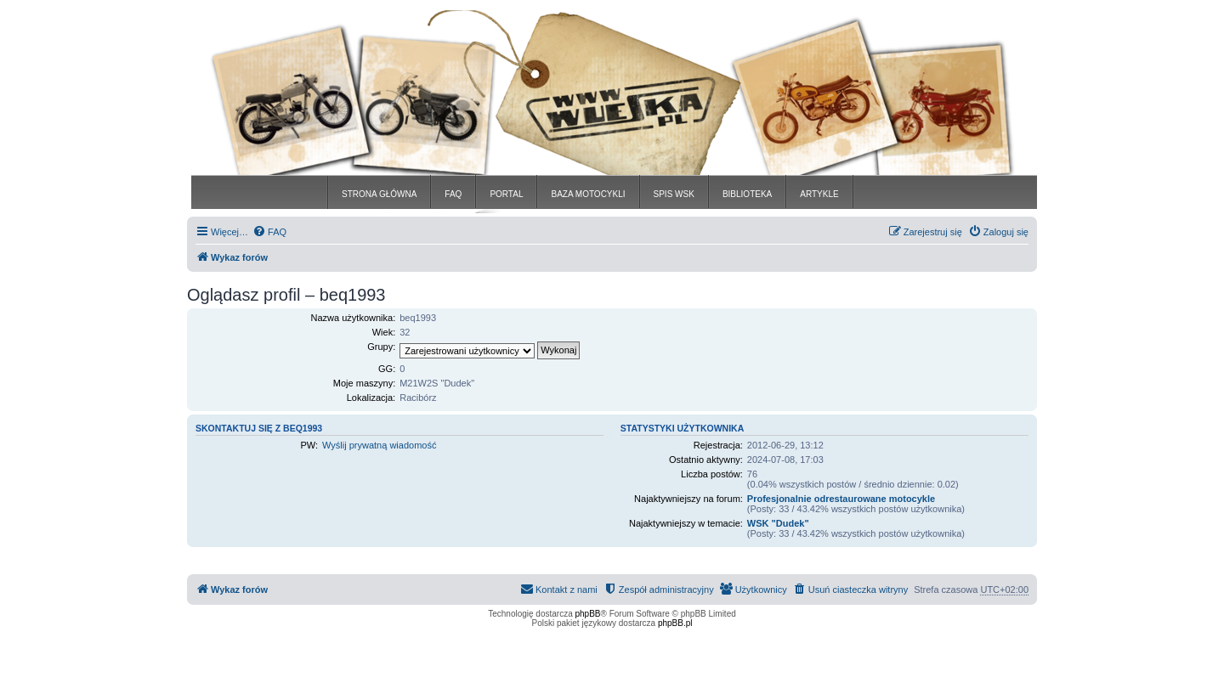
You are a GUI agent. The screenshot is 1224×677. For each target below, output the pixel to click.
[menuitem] (269, 232)
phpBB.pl (675, 623)
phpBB (588, 613)
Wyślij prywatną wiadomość (379, 445)
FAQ (453, 194)
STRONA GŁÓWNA (379, 194)
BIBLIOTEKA (747, 194)
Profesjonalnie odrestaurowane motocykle (841, 499)
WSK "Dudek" (778, 523)
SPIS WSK (674, 194)
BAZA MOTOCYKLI (588, 194)
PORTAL (506, 194)
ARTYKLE (819, 194)
